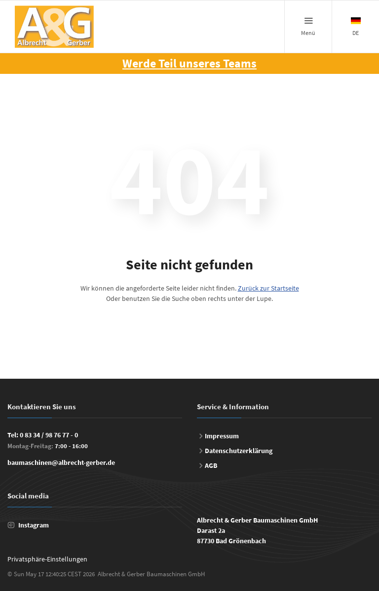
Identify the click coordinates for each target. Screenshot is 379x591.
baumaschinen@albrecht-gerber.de (61, 462)
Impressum (222, 435)
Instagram (33, 525)
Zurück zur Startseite (268, 288)
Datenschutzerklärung (238, 450)
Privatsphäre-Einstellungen (47, 559)
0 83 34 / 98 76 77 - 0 (49, 434)
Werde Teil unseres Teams (189, 63)
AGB (211, 465)
